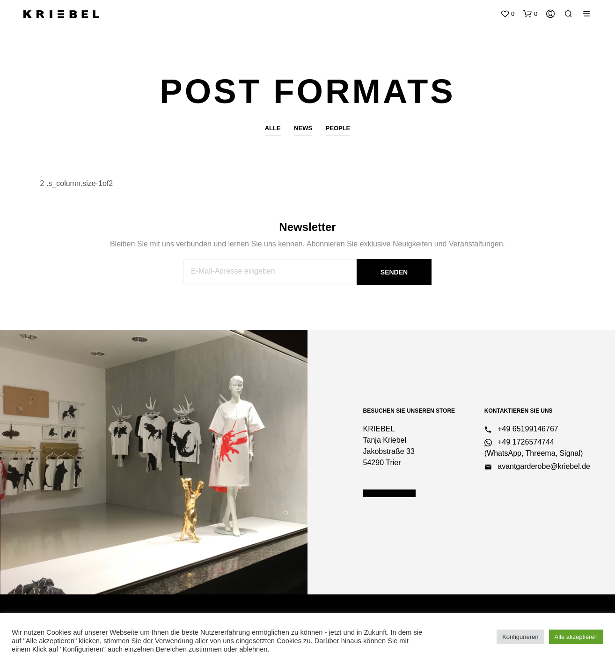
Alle (273, 128)
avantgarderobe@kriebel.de (537, 466)
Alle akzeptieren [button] (576, 636)
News (303, 128)
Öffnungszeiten (389, 493)
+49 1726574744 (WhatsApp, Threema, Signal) (533, 447)
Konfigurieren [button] (520, 636)
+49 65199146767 (521, 429)
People (338, 128)
